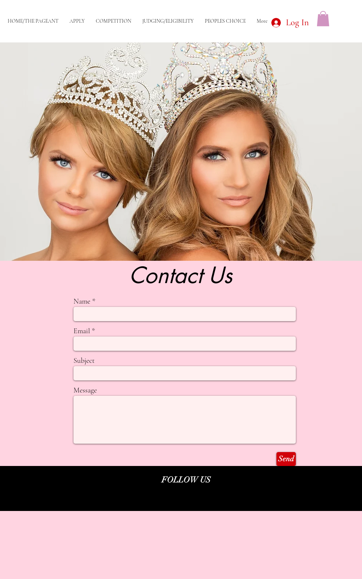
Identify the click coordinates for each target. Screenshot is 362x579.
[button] (323, 18)
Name (81, 301)
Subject (84, 360)
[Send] (286, 459)
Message (85, 390)
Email (81, 331)
